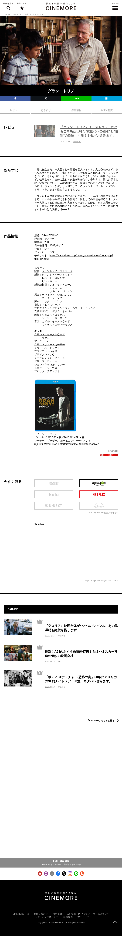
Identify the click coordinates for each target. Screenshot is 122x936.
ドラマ (51, 252)
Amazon (98, 483)
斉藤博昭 (61, 636)
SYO (59, 661)
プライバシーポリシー (47, 916)
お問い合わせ (41, 914)
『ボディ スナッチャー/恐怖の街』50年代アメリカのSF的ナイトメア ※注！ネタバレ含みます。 (81, 679)
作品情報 (76, 110)
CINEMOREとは (21, 914)
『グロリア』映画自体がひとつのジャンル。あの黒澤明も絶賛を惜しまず (81, 628)
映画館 (53, 483)
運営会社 (68, 916)
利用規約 (57, 914)
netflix (98, 494)
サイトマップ (85, 916)
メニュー (115, 6)
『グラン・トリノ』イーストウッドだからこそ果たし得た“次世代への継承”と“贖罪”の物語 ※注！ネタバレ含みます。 (89, 131)
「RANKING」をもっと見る (100, 720)
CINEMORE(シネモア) (12, 14)
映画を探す (8, 6)
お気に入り (21, 6)
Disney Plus (98, 506)
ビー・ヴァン (42, 337)
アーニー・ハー (43, 341)
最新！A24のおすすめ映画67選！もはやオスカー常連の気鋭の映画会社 (81, 654)
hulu (53, 494)
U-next (53, 506)
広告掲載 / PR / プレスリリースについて (88, 914)
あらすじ (46, 110)
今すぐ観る (107, 110)
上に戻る (115, 922)
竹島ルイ (77, 141)
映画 (26, 14)
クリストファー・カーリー (49, 344)
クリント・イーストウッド (57, 271)
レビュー (15, 110)
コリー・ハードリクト (47, 347)
